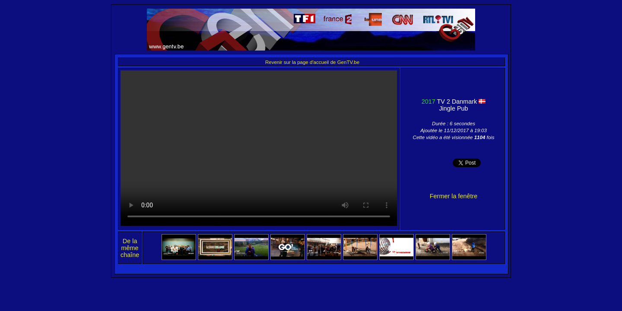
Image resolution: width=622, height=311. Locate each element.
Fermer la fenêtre (453, 196)
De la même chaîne (130, 248)
